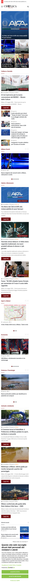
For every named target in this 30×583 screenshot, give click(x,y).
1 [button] (11, 179)
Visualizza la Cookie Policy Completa (11, 565)
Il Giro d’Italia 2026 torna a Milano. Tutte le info (14, 324)
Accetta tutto (15, 572)
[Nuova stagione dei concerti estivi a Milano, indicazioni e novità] (8, 47)
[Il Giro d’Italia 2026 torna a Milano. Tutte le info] (15, 313)
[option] (15, 39)
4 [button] (15, 366)
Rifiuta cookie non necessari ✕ (20, 541)
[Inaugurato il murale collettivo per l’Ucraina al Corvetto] (5, 143)
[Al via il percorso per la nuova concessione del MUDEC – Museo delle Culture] (22, 47)
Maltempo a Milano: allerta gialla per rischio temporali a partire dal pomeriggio (14, 469)
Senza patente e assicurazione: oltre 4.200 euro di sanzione (18, 125)
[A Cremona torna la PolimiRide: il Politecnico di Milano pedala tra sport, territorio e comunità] (15, 418)
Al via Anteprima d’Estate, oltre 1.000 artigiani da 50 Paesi (8, 66)
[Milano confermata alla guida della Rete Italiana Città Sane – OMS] (15, 492)
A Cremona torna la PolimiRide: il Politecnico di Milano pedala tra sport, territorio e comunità (14, 432)
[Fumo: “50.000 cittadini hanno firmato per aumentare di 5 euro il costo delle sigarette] (15, 269)
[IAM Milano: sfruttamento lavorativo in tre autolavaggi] (15, 347)
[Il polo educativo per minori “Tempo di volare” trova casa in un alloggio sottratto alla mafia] (22, 61)
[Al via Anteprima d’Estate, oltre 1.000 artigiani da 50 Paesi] (8, 61)
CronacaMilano (5, 92)
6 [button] (18, 366)
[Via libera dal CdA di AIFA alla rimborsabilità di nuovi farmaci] (15, 25)
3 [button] (16, 330)
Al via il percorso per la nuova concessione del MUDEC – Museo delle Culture (13, 97)
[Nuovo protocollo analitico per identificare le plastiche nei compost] (15, 382)
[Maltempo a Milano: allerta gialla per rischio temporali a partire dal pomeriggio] (15, 455)
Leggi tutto (6, 107)
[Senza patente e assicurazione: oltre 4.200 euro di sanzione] (5, 124)
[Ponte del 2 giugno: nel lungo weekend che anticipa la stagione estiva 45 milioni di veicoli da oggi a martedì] (5, 132)
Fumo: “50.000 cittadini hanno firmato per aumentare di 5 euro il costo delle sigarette (14, 283)
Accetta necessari (15, 576)
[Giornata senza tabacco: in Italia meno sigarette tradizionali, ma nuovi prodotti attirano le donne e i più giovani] (15, 230)
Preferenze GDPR (15, 580)
